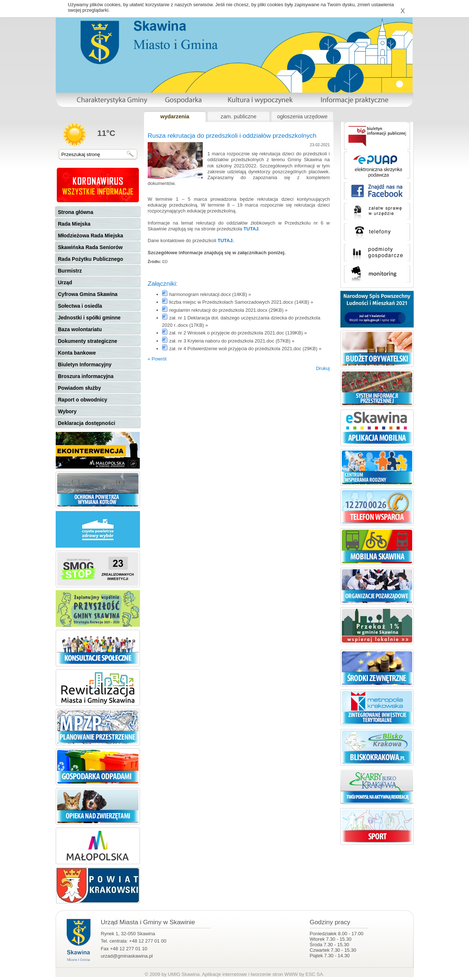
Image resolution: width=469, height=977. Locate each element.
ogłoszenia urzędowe (302, 116)
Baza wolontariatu (80, 329)
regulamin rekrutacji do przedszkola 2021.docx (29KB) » (228, 310)
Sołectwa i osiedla (80, 306)
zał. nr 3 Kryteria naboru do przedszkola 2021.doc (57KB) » (232, 341)
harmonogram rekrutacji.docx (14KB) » (210, 294)
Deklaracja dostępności (86, 423)
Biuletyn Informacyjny (84, 364)
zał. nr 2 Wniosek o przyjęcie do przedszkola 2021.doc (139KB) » (238, 333)
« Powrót (157, 359)
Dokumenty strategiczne (87, 341)
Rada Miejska (74, 224)
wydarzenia (174, 116)
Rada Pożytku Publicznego (90, 259)
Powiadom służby (79, 388)
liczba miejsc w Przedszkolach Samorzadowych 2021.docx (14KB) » (241, 302)
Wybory (67, 411)
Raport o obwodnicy (82, 400)
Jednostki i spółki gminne (89, 318)
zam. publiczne (238, 116)
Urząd (65, 282)
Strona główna (75, 212)
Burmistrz (70, 271)
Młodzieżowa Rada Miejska (90, 235)
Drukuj (323, 368)
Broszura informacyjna (86, 376)
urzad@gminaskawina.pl (127, 956)
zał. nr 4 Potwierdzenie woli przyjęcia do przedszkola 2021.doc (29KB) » (245, 348)
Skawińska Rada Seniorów (90, 247)
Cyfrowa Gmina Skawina (88, 294)
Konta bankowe (77, 353)
